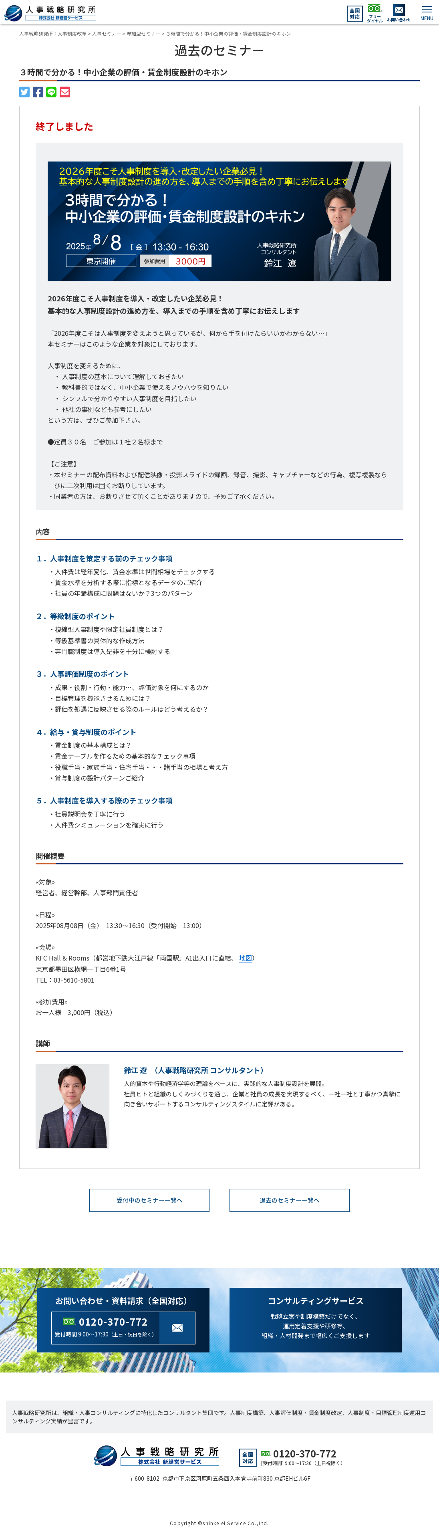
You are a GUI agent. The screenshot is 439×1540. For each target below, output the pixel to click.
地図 (245, 958)
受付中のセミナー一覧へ (149, 1200)
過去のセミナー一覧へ (290, 1200)
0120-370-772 (113, 1322)
